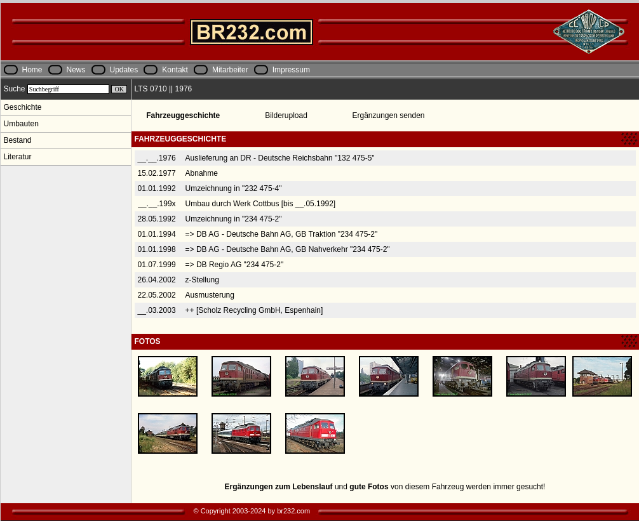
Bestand (18, 140)
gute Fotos (368, 486)
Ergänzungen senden (388, 115)
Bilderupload (286, 115)
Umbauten (21, 123)
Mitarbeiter (230, 69)
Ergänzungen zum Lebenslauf (279, 486)
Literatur (18, 156)
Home (32, 69)
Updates (124, 69)
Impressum (291, 69)
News (76, 69)
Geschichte (23, 107)
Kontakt (175, 69)
